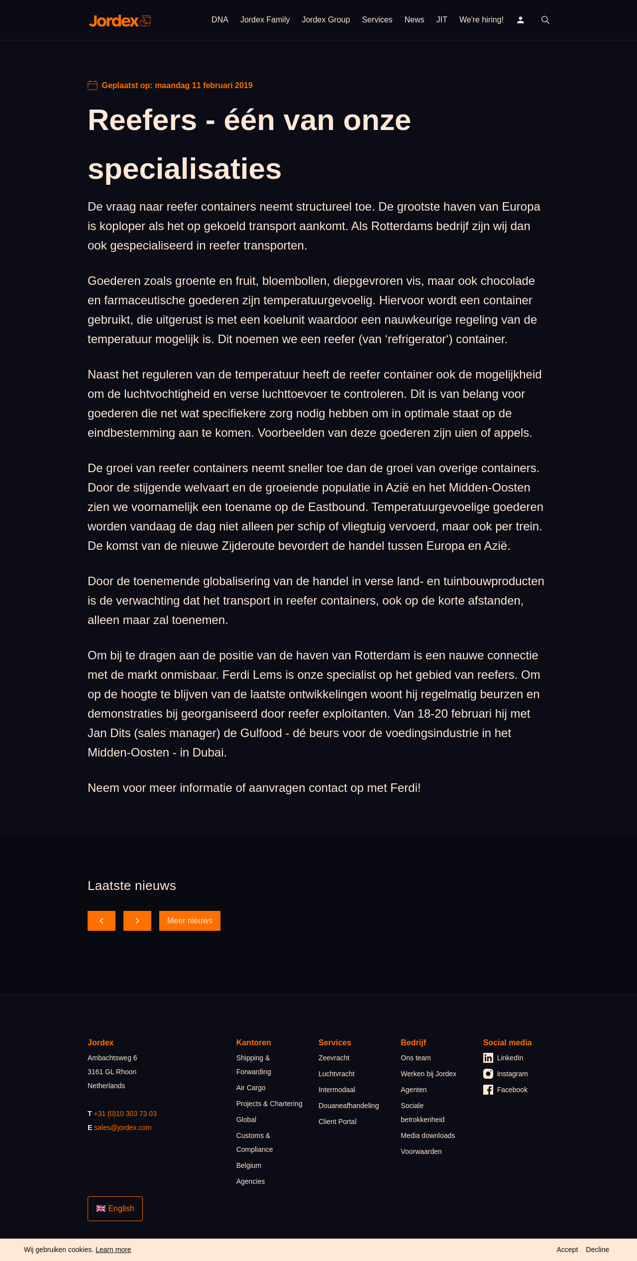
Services (377, 19)
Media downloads (428, 1135)
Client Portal (337, 1122)
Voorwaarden (421, 1151)
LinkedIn (503, 1058)
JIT (441, 19)
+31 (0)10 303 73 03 (125, 1114)
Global (246, 1120)
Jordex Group (326, 19)
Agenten (413, 1090)
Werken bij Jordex (428, 1074)
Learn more (113, 1250)
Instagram (505, 1074)
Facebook (505, 1090)
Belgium (249, 1165)
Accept (567, 1250)
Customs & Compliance (254, 1142)
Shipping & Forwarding (253, 1065)
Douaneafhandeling (348, 1106)
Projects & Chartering (269, 1104)
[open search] (545, 20)
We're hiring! (481, 19)
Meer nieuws (189, 920)
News (415, 19)
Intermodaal (336, 1090)
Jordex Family (265, 19)
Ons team (416, 1058)
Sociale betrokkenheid (422, 1113)
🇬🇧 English (115, 1208)
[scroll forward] (137, 921)
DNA (220, 19)
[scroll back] (101, 921)
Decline (597, 1250)
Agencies (250, 1181)
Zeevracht (333, 1058)
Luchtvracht (336, 1074)
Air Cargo (251, 1088)
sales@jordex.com (122, 1128)
